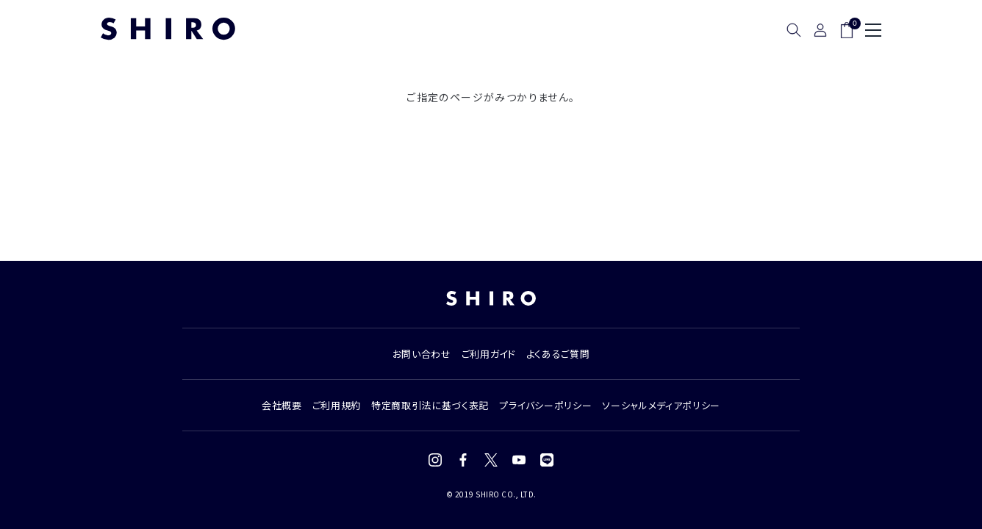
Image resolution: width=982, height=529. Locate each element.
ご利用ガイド (489, 354)
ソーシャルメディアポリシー (661, 405)
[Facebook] (463, 460)
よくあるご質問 (558, 354)
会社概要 (282, 405)
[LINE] (546, 460)
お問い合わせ (422, 354)
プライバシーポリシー (545, 405)
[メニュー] (873, 30)
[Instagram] (435, 460)
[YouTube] (519, 460)
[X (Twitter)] (491, 460)
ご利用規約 (336, 405)
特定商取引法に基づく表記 (430, 405)
